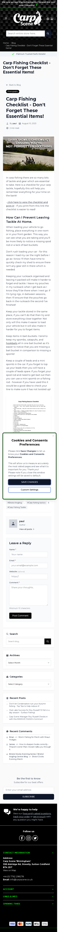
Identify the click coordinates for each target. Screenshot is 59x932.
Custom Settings (29, 490)
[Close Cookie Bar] (53, 435)
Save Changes (29, 482)
